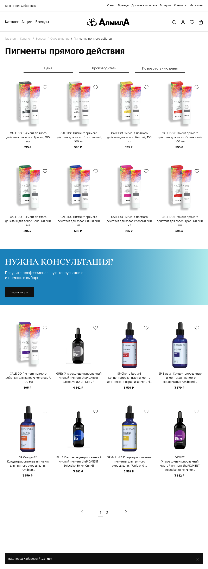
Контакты (180, 5)
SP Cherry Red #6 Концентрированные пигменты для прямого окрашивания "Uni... (129, 377)
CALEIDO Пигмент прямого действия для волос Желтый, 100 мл (129, 137)
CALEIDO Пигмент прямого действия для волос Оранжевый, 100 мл (180, 137)
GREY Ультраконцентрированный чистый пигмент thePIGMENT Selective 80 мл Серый (78, 377)
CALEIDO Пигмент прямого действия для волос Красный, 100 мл (180, 221)
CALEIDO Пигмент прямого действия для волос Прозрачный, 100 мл (79, 137)
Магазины (196, 5)
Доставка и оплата (144, 5)
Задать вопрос (19, 292)
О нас (111, 5)
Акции (26, 22)
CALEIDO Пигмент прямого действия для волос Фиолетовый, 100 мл (28, 377)
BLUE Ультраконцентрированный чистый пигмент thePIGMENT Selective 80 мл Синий (78, 461)
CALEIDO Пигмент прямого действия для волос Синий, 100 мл (79, 221)
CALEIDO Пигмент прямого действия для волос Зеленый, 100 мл (28, 221)
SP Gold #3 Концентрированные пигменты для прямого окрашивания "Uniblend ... (129, 461)
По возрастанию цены (160, 68)
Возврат (165, 5)
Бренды (123, 5)
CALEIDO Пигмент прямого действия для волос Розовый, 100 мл (129, 221)
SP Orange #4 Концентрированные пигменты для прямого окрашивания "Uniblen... (28, 463)
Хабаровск (28, 5)
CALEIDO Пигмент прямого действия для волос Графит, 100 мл (28, 137)
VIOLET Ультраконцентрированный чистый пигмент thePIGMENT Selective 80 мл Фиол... (180, 463)
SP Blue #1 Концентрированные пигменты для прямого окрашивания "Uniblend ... (180, 377)
